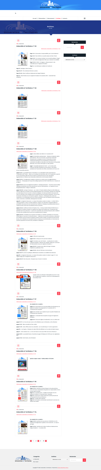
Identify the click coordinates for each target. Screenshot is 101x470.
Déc (59, 406)
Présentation (41, 18)
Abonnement (50, 18)
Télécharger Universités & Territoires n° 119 (26, 233)
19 (43, 441)
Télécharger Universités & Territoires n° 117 (26, 301)
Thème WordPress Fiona (63, 467)
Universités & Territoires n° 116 (26, 351)
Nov (59, 113)
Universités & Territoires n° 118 (26, 270)
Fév (59, 376)
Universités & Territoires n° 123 (26, 46)
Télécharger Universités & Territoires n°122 (50, 90)
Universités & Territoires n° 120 (26, 149)
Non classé (35, 460)
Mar (59, 40)
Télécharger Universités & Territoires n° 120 (26, 151)
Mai (59, 345)
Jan (59, 82)
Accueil (35, 18)
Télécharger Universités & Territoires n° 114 (26, 414)
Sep (59, 225)
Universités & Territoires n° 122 (26, 88)
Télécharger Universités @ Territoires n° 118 (26, 272)
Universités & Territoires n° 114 (26, 412)
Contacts (64, 18)
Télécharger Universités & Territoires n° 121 (50, 121)
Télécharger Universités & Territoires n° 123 (50, 48)
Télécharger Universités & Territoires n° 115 (26, 384)
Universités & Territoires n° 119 (26, 231)
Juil (59, 264)
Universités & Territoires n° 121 (26, 118)
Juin (59, 293)
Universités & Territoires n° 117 (26, 299)
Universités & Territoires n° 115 (26, 381)
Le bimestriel (21, 43)
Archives (58, 18)
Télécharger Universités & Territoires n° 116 (26, 353)
